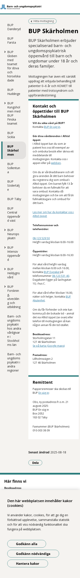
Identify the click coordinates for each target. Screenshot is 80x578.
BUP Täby (14, 199)
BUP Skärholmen (13, 150)
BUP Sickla (11, 135)
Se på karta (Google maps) (49, 346)
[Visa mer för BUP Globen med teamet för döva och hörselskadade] (4, 51)
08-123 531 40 (60, 276)
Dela (37, 462)
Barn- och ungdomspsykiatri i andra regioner (14, 362)
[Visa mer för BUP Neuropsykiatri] (4, 229)
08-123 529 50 (41, 238)
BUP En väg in (52, 127)
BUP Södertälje (13, 185)
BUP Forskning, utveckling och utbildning (13, 297)
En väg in (43, 393)
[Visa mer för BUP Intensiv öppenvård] (4, 247)
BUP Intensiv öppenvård (13, 253)
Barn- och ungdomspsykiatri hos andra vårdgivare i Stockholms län (14, 330)
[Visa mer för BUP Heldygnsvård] (4, 269)
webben (56, 163)
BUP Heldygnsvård (13, 273)
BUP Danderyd (14, 27)
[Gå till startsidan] (40, 7)
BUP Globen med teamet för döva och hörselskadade (13, 66)
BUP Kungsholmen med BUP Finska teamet (13, 113)
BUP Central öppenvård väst (13, 214)
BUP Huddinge (13, 92)
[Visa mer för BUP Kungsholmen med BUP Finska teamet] (4, 103)
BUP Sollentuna (13, 168)
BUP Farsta (11, 40)
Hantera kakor (27, 563)
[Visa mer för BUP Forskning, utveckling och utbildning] (4, 286)
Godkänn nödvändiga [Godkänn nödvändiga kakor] (33, 553)
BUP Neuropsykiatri (13, 234)
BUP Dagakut (52, 272)
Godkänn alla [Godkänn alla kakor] (26, 544)
